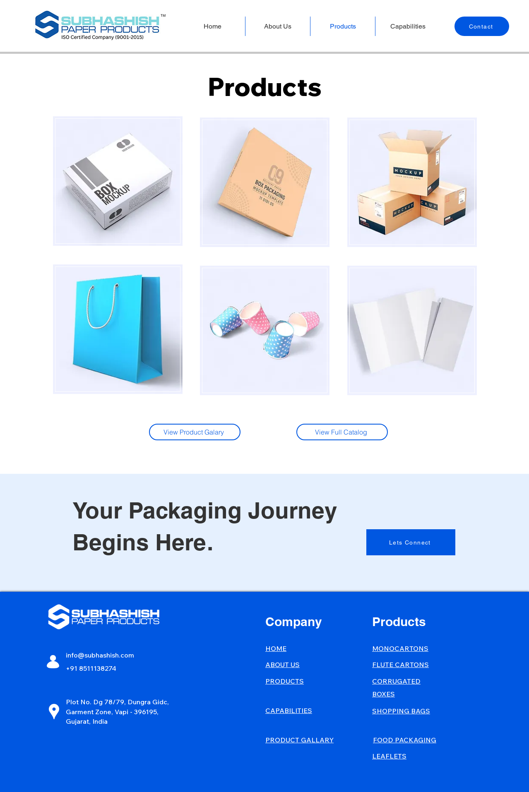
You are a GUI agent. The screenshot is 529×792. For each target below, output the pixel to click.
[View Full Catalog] (342, 432)
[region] (117, 180)
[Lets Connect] (410, 542)
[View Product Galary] (194, 432)
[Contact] (481, 26)
